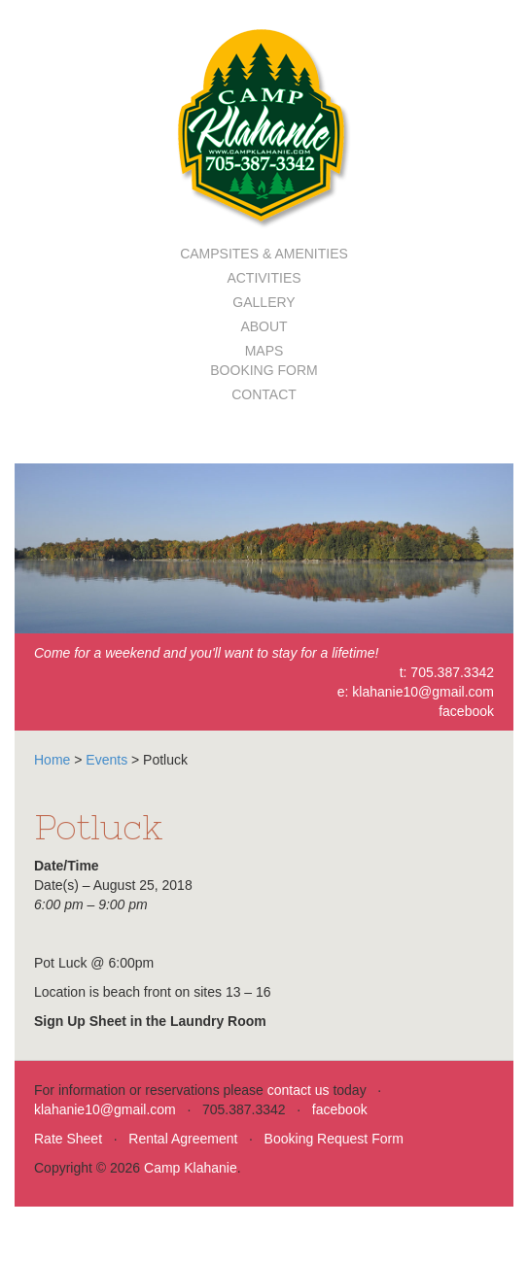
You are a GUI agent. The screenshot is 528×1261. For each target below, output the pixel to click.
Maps (264, 350)
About (263, 326)
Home (52, 759)
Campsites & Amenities (264, 253)
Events (106, 759)
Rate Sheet (68, 1138)
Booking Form (263, 370)
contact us (298, 1090)
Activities (263, 278)
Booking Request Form (334, 1138)
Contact (264, 394)
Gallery (263, 302)
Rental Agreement (182, 1138)
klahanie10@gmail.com (423, 691)
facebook (466, 711)
